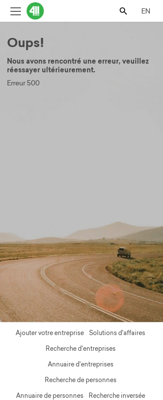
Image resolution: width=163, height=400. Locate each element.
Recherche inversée (117, 396)
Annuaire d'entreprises (80, 364)
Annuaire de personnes (49, 396)
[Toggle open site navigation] (15, 10)
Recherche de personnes (80, 380)
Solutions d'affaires (117, 333)
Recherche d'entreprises (81, 349)
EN (145, 11)
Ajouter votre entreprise (50, 333)
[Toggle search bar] (124, 10)
